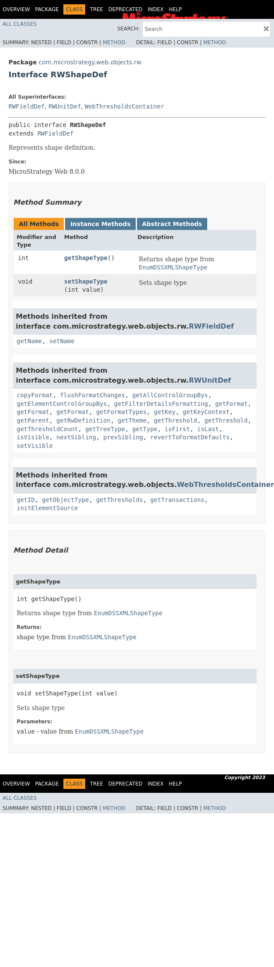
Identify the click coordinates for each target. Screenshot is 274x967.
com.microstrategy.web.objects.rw (90, 62)
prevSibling (123, 437)
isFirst (177, 429)
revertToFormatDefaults (189, 437)
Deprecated (125, 9)
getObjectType (65, 499)
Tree (96, 9)
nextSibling (76, 437)
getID (26, 499)
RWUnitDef (64, 106)
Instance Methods (100, 224)
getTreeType (105, 429)
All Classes (19, 24)
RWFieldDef (27, 106)
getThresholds (119, 499)
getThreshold (175, 420)
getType (145, 429)
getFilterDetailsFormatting (161, 403)
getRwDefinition (83, 420)
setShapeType (85, 281)
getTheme (132, 420)
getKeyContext (206, 411)
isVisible (33, 437)
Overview (16, 9)
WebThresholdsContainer (124, 106)
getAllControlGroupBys (170, 395)
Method (114, 42)
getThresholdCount (47, 429)
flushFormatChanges (92, 395)
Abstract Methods (172, 224)
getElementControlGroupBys (62, 403)
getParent (33, 420)
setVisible (35, 445)
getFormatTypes (121, 411)
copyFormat (35, 395)
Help (175, 9)
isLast (208, 429)
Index (156, 9)
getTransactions (177, 499)
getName (29, 341)
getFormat (231, 403)
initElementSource (47, 508)
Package (47, 9)
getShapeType (85, 257)
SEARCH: (128, 29)
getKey (165, 411)
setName (61, 341)
